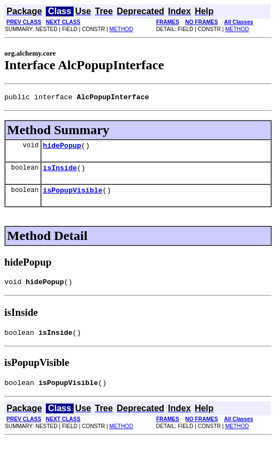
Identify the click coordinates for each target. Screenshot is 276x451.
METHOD (121, 29)
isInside (60, 172)
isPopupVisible (73, 196)
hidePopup (62, 148)
